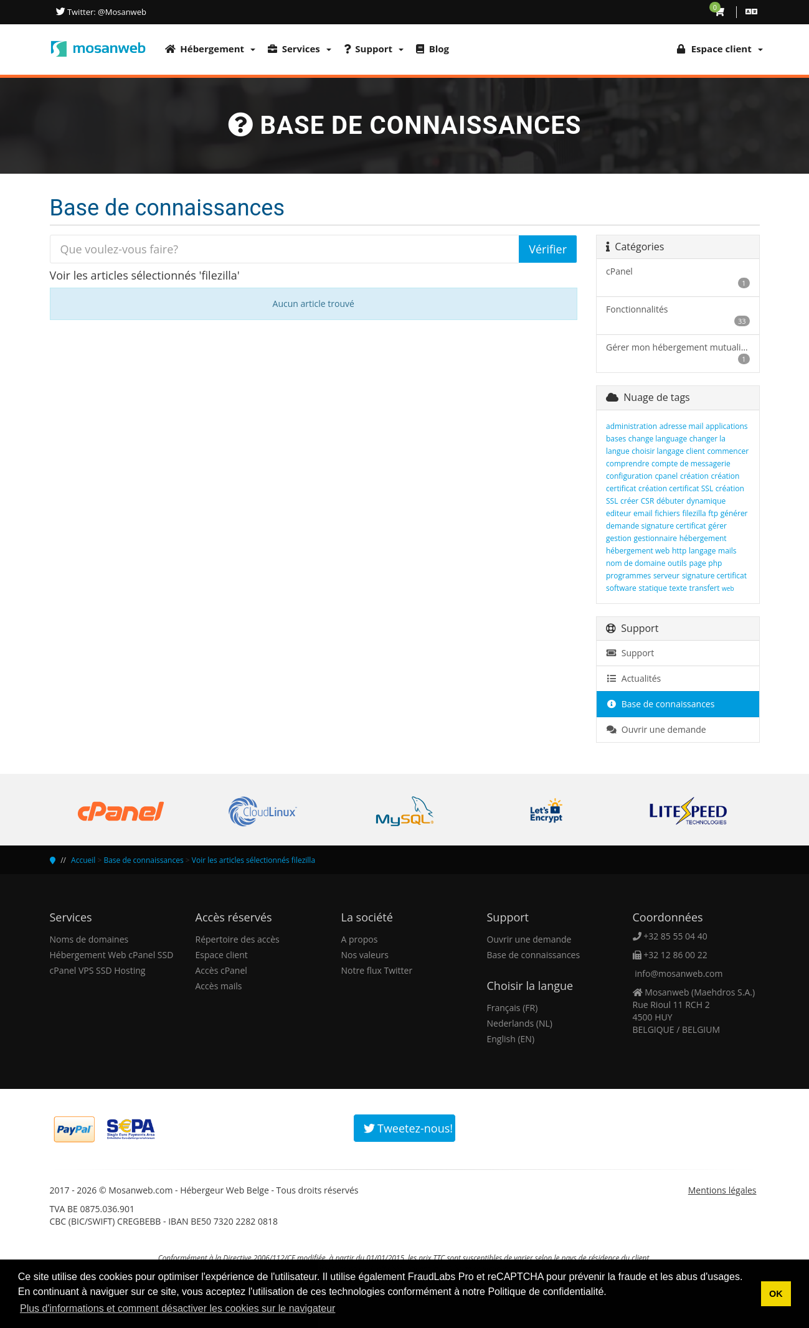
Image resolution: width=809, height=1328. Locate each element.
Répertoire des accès (238, 939)
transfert (704, 588)
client (695, 451)
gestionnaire (656, 538)
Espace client (222, 955)
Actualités (633, 678)
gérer (717, 525)
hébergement (703, 538)
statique (653, 588)
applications (726, 426)
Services (299, 48)
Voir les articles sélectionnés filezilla (253, 860)
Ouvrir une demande (656, 729)
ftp (713, 513)
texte (678, 588)
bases (616, 438)
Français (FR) (512, 1008)
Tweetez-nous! (408, 1128)
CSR (648, 501)
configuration (629, 476)
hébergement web (637, 550)
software (621, 588)
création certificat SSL (675, 488)
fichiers (667, 513)
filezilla (694, 513)
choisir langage (658, 451)
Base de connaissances (660, 704)
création (694, 476)
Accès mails (219, 986)
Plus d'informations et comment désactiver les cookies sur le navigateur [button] (177, 1308)
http (679, 550)
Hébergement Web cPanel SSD (112, 955)
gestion (619, 538)
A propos (359, 939)
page (697, 563)
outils (677, 563)
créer (629, 501)
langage (702, 550)
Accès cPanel (221, 970)
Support (374, 48)
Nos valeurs (365, 955)
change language (657, 438)
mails (727, 550)
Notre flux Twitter (377, 970)
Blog (432, 48)
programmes (628, 575)
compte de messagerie (691, 463)
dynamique (706, 501)
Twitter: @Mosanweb (105, 11)
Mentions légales (722, 1190)
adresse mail (682, 426)
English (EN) (511, 1039)
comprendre (627, 463)
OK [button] (776, 1294)
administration (631, 426)
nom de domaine (635, 563)
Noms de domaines (89, 939)
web (728, 588)
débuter (670, 501)
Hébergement (210, 48)
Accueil (83, 860)
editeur (618, 513)
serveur (666, 575)
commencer (728, 451)
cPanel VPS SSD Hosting (98, 970)
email (643, 513)
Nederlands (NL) (519, 1023)
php (715, 563)
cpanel (666, 476)
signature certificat (714, 575)
